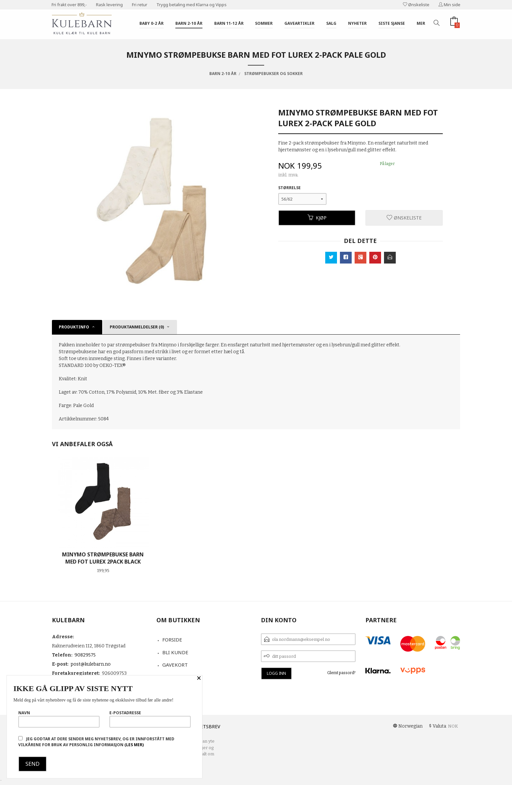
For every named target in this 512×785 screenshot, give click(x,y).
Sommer (264, 23)
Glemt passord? (341, 673)
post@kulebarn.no (91, 664)
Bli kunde (175, 652)
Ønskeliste (416, 5)
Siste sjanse (391, 23)
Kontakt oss (179, 677)
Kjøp (317, 218)
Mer (421, 23)
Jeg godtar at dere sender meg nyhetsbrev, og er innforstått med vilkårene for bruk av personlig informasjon (96, 741)
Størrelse (289, 187)
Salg (331, 23)
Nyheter (357, 23)
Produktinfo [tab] (74, 327)
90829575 (85, 655)
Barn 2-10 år (188, 23)
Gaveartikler (299, 23)
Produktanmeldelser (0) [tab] (137, 327)
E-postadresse (150, 719)
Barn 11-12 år (229, 23)
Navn (59, 719)
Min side (449, 5)
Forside (172, 639)
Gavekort (175, 664)
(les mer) (134, 744)
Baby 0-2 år (151, 23)
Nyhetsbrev (205, 726)
